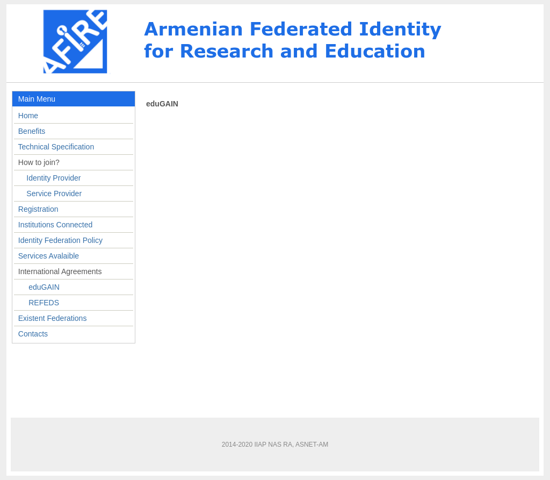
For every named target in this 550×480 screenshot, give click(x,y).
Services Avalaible (48, 256)
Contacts (33, 333)
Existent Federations (52, 318)
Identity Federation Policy (60, 240)
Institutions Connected (55, 224)
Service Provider (54, 193)
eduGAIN (44, 287)
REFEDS (43, 302)
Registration (38, 209)
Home (28, 115)
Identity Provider (53, 178)
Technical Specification (56, 146)
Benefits (32, 131)
